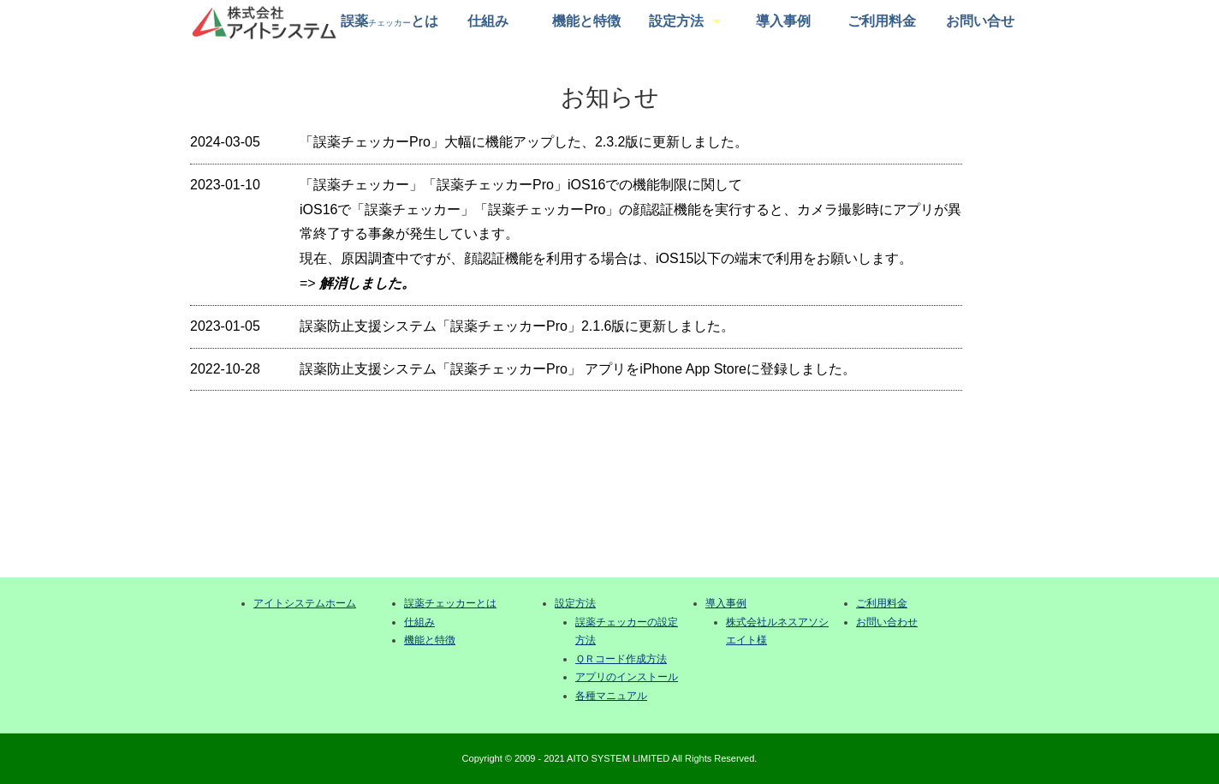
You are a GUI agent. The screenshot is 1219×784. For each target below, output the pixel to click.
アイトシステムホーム (304, 603)
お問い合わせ (887, 622)
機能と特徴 (586, 21)
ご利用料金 (881, 21)
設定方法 (676, 21)
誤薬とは (389, 21)
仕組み (487, 21)
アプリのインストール (626, 677)
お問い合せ (980, 21)
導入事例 (783, 21)
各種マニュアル (611, 696)
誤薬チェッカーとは (450, 603)
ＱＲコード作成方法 (621, 659)
